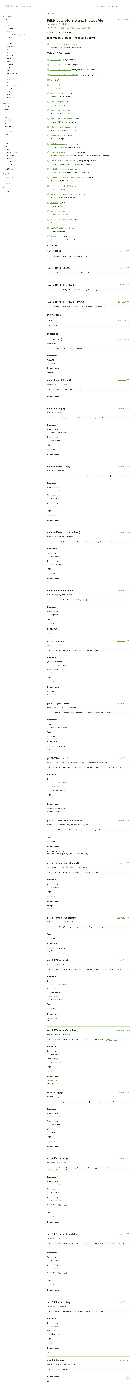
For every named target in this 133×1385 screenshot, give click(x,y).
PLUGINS (10, 56)
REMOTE (10, 61)
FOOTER (10, 29)
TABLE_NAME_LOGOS (58, 65)
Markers (8, 183)
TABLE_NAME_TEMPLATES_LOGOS (64, 75)
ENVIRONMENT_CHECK (16, 35)
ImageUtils (11, 47)
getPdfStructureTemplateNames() (64, 161)
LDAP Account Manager (17, 6)
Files (7, 191)
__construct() (55, 85)
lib (6, 117)
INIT (8, 79)
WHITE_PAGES (12, 73)
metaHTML (9, 132)
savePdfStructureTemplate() (61, 220)
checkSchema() (56, 236)
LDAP (7, 135)
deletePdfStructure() (58, 110)
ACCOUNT (11, 76)
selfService (9, 169)
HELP (9, 23)
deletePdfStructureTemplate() (62, 118)
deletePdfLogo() (57, 102)
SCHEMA (10, 64)
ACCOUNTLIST (12, 85)
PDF (8, 50)
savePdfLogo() (56, 203)
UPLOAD (10, 70)
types (7, 123)
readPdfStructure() (57, 186)
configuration (10, 126)
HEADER (10, 32)
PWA (8, 91)
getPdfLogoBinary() (58, 135)
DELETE (10, 82)
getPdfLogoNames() (58, 144)
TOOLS (9, 44)
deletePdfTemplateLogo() (60, 127)
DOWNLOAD (11, 97)
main (7, 107)
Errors (7, 180)
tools (7, 129)
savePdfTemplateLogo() (60, 228)
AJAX (9, 94)
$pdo (52, 80)
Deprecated (9, 177)
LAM (6, 20)
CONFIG (10, 38)
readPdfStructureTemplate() (61, 194)
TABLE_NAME (55, 60)
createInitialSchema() (59, 93)
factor (9, 113)
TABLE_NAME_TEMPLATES (60, 70)
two (6, 110)
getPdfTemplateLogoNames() (62, 177)
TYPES (9, 67)
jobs (6, 141)
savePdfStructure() (57, 211)
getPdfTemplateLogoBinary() (62, 169)
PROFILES (11, 58)
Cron (8, 41)
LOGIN (9, 88)
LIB (8, 26)
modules (8, 120)
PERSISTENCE (12, 53)
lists (6, 138)
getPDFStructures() (58, 152)
